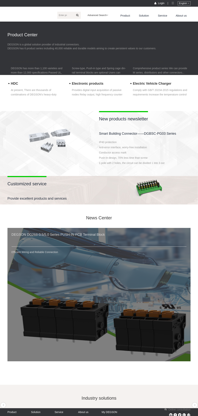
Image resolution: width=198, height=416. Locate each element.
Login (159, 3)
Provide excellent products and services (37, 198)
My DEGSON (109, 412)
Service (162, 15)
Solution (144, 15)
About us (181, 15)
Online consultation (177, 409)
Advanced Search (98, 15)
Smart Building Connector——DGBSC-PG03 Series (137, 133)
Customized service (26, 183)
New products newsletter (123, 118)
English (184, 3)
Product (125, 15)
